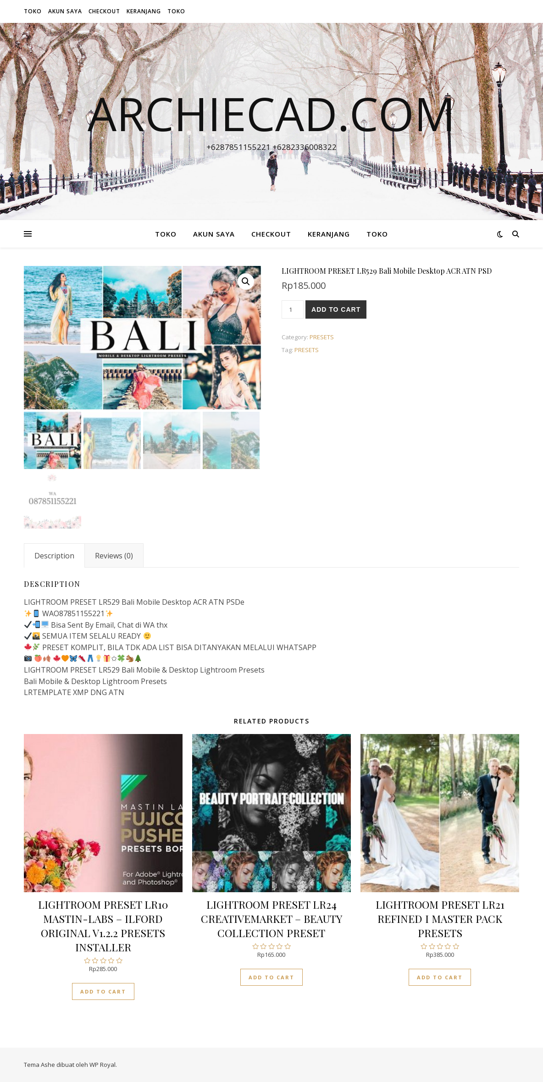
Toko (33, 11)
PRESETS (322, 337)
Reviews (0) (114, 556)
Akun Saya (65, 11)
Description (54, 556)
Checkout (104, 11)
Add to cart (335, 309)
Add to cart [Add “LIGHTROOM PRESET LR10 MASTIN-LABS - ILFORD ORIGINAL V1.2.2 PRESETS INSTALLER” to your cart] (103, 991)
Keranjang (144, 11)
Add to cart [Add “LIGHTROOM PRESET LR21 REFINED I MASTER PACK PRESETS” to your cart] (440, 977)
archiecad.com (271, 113)
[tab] (54, 555)
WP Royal (102, 1064)
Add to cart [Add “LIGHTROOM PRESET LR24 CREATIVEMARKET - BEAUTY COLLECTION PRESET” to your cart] (271, 977)
